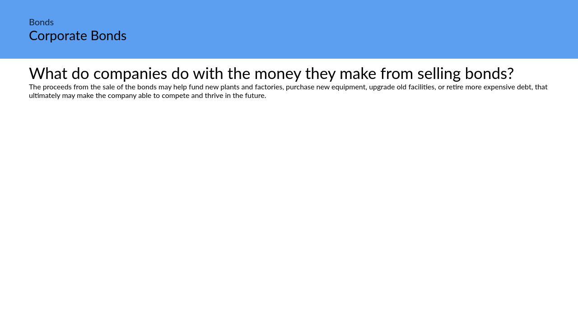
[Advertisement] (289, 184)
